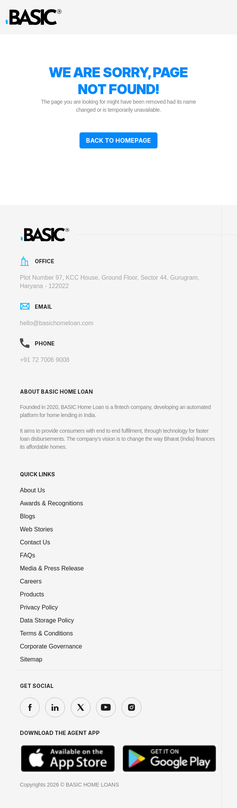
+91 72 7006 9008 (44, 360)
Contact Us (35, 542)
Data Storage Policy (47, 620)
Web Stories (36, 529)
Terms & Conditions (46, 633)
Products (32, 594)
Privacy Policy (39, 607)
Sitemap (31, 659)
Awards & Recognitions (51, 503)
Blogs (27, 516)
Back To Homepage (118, 140)
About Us (32, 490)
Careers (31, 581)
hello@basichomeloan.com (56, 323)
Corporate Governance (51, 646)
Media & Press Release (52, 568)
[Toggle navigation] (222, 17)
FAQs (27, 555)
